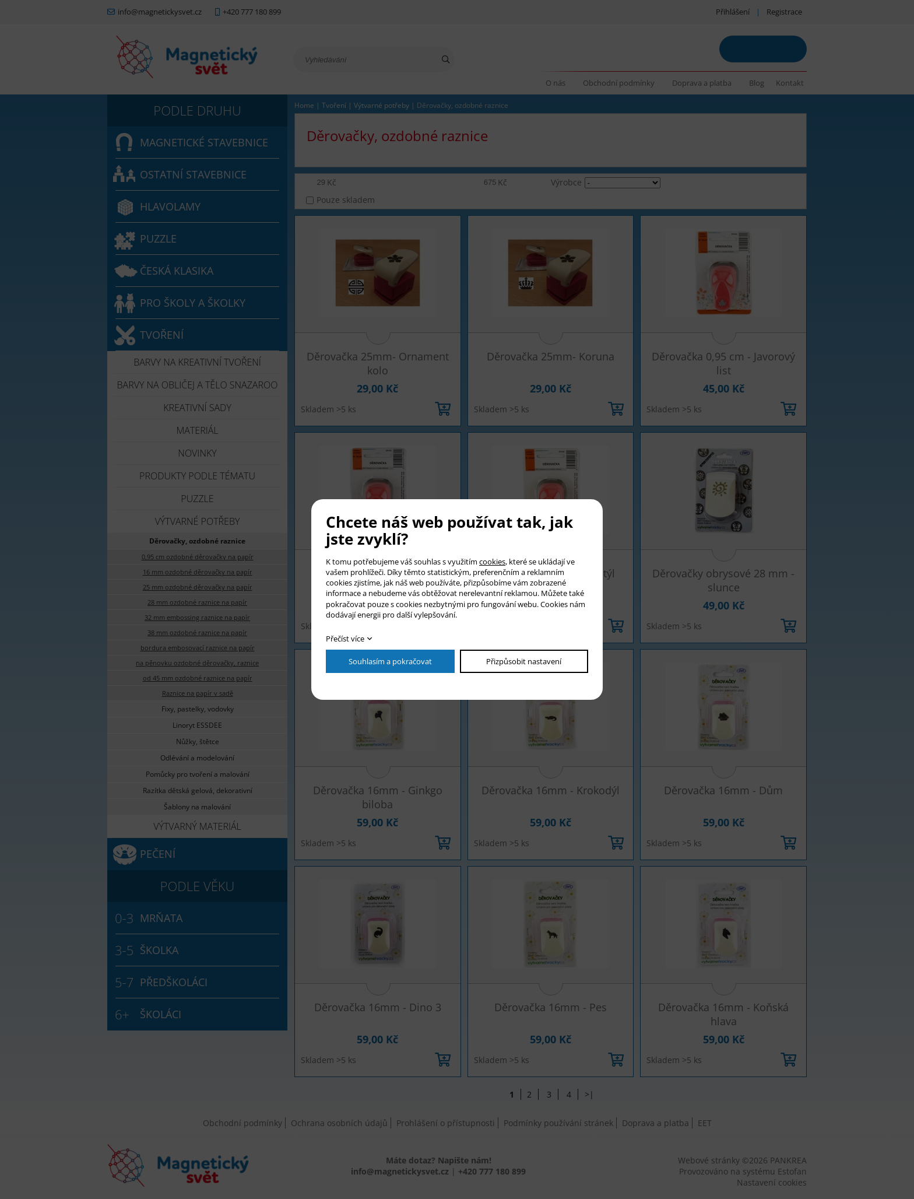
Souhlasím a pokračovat (390, 661)
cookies (492, 561)
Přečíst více (345, 638)
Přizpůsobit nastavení (523, 661)
